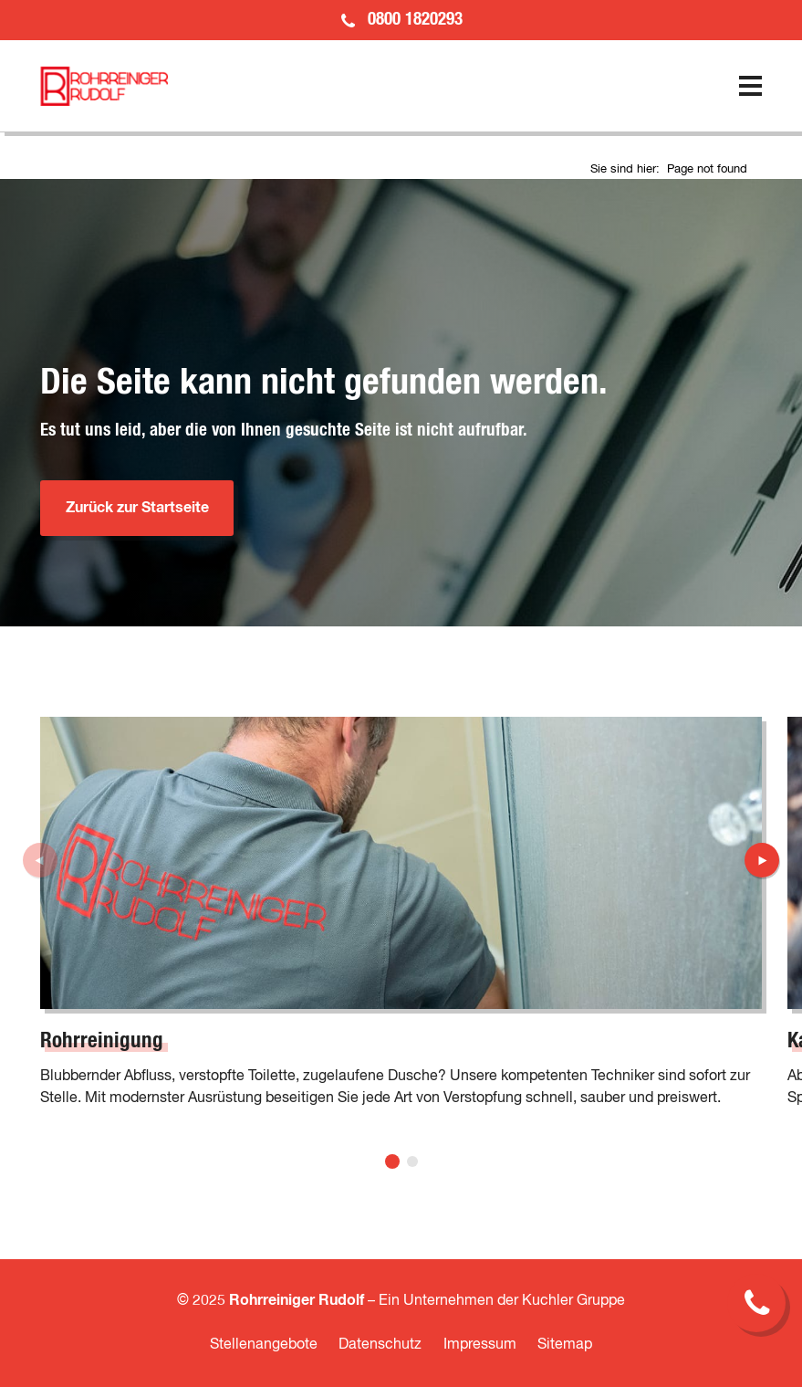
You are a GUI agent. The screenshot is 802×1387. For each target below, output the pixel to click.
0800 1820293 (415, 19)
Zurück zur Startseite (137, 507)
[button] (392, 1161)
